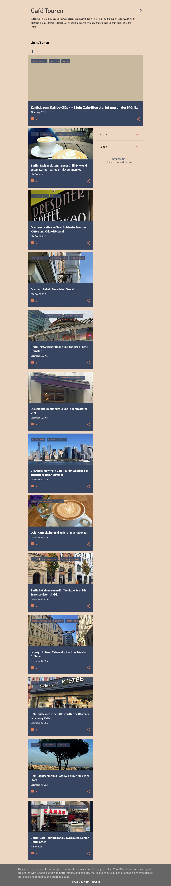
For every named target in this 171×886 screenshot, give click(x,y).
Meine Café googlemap (62, 51)
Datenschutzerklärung (115, 51)
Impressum (89, 51)
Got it (96, 882)
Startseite (36, 51)
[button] (138, 119)
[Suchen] (141, 11)
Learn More (80, 882)
